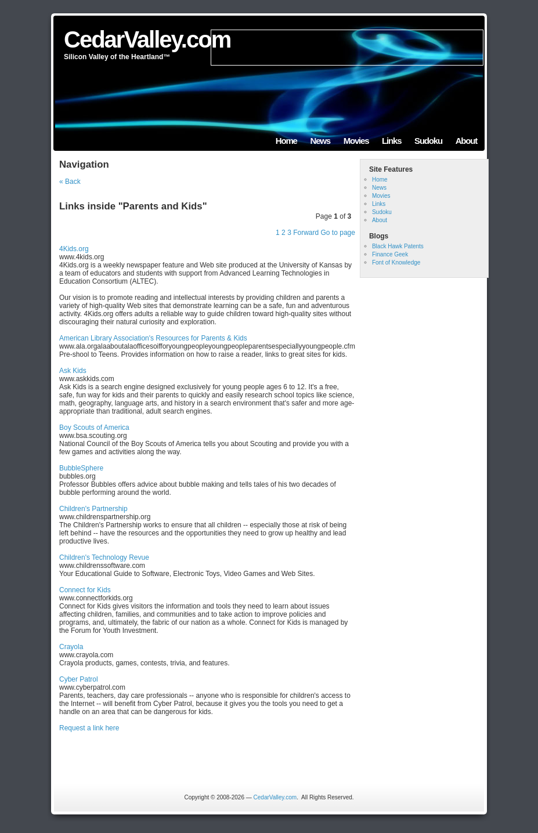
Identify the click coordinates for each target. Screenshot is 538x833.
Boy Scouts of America (94, 427)
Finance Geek (390, 254)
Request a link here (89, 728)
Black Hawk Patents (398, 246)
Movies (356, 141)
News (320, 141)
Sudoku (428, 141)
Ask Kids (72, 371)
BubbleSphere (81, 468)
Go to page (338, 233)
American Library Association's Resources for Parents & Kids (153, 338)
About (466, 141)
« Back (70, 182)
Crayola (71, 647)
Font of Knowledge (396, 262)
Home (286, 141)
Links (391, 141)
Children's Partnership (93, 509)
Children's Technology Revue (104, 557)
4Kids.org (74, 249)
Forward (306, 233)
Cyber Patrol (78, 679)
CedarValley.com (147, 39)
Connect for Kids (85, 590)
